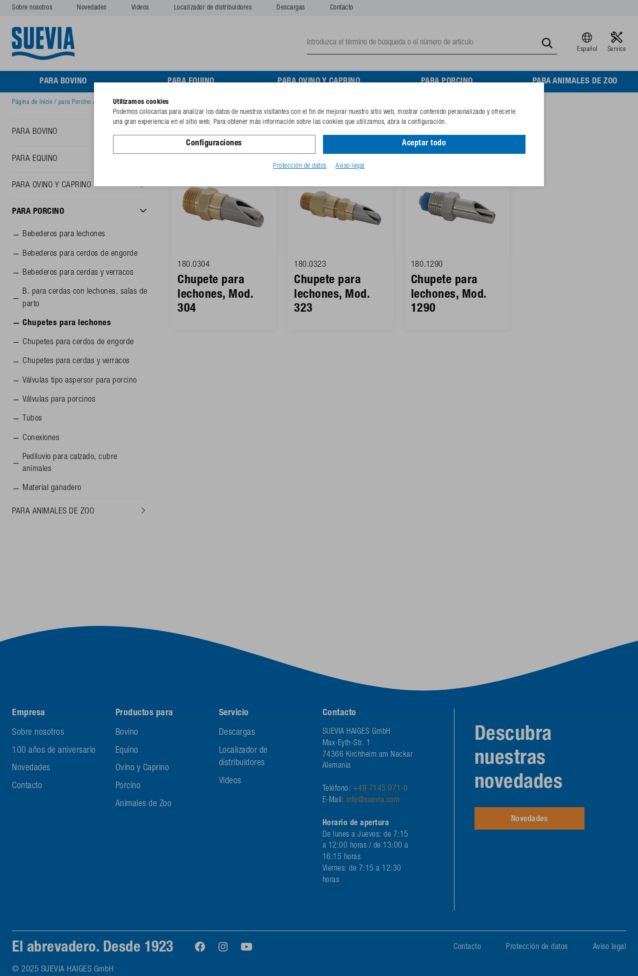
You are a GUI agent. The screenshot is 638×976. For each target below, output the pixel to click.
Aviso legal (350, 166)
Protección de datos (299, 166)
